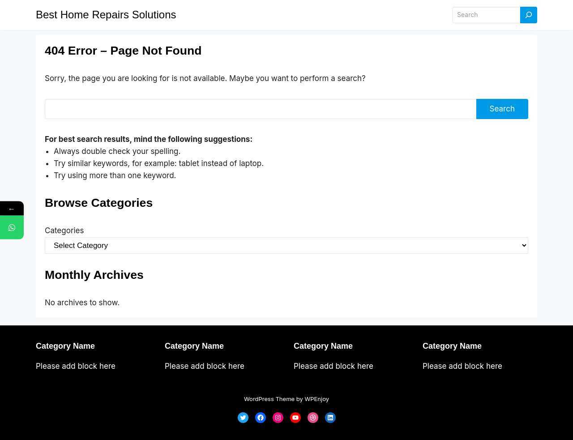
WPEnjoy (316, 398)
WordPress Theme (269, 398)
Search (502, 108)
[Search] (528, 15)
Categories (64, 230)
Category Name (65, 346)
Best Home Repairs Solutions (106, 15)
